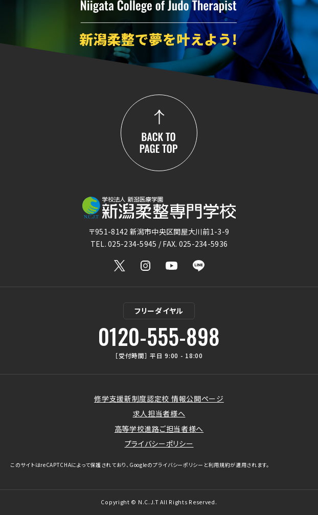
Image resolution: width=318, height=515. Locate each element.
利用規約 (220, 465)
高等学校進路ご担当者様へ (159, 429)
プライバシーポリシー (159, 443)
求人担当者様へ (159, 413)
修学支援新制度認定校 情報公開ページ (159, 398)
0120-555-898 (159, 336)
